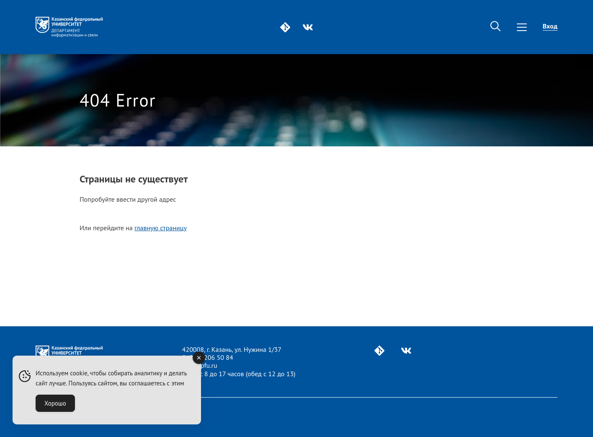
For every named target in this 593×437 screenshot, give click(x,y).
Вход (550, 26)
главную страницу (160, 228)
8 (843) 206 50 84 (207, 357)
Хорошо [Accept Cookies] (55, 403)
